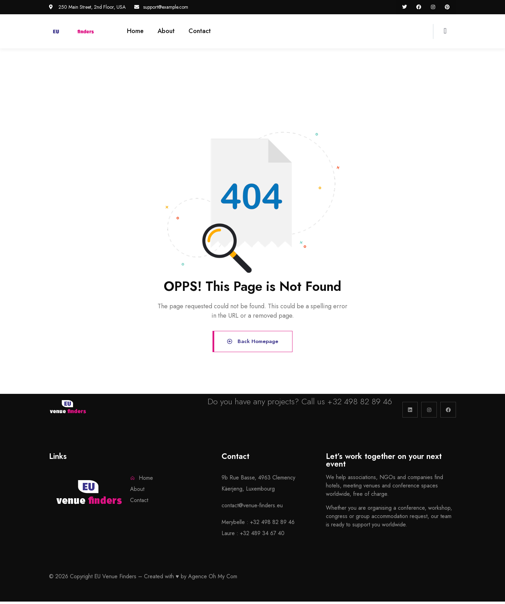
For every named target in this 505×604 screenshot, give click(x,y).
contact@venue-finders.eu (252, 508)
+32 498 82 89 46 (359, 404)
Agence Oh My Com (212, 579)
